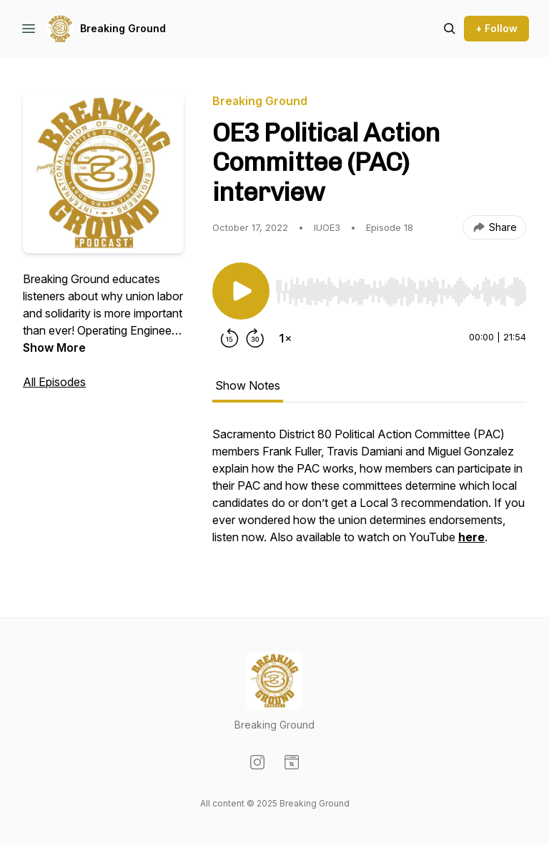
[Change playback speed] (285, 338)
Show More (54, 347)
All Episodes (54, 382)
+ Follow (496, 28)
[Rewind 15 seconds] (229, 338)
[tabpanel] (369, 492)
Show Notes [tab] (247, 385)
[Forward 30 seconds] (255, 338)
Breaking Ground (123, 28)
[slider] (400, 292)
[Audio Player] (400, 287)
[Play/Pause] (240, 291)
